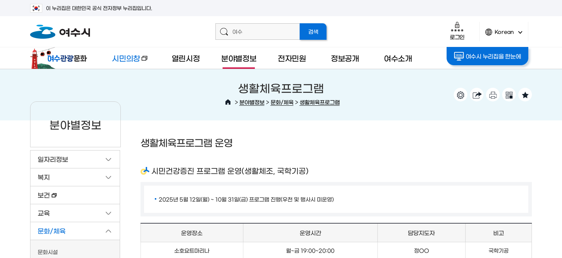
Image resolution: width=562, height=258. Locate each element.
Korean (504, 35)
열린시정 (186, 58)
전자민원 (292, 58)
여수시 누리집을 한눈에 (487, 56)
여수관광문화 (60, 58)
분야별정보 (239, 58)
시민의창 (123, 61)
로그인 (457, 30)
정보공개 (345, 58)
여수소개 (398, 58)
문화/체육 (282, 102)
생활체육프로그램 (320, 102)
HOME (228, 102)
